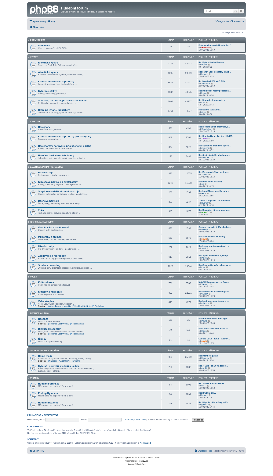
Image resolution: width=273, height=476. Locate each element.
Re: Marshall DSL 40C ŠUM (211, 81)
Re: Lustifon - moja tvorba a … (213, 301)
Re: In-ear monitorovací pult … (213, 246)
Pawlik (204, 64)
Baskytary (44, 127)
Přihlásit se (34, 415)
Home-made (45, 356)
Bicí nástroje (45, 172)
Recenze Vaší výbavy (58, 324)
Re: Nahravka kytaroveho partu (213, 291)
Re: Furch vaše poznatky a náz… (214, 72)
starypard (205, 157)
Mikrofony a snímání (50, 236)
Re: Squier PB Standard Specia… (214, 146)
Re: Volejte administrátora (211, 383)
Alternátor (205, 83)
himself (204, 74)
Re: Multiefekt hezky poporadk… (214, 91)
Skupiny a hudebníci (50, 291)
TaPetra (205, 174)
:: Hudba (32, 277)
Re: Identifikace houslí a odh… (213, 191)
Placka (204, 258)
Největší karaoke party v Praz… (213, 282)
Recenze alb (77, 324)
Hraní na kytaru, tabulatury (54, 110)
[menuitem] (51, 21)
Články (42, 339)
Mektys (204, 229)
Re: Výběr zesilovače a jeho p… (214, 255)
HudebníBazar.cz (48, 402)
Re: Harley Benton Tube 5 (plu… (214, 318)
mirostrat (205, 148)
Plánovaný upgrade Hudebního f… (215, 45)
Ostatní (75, 361)
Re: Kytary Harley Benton (211, 62)
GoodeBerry (207, 129)
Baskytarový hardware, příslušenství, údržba (64, 146)
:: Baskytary (35, 121)
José (203, 248)
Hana (203, 193)
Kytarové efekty (47, 91)
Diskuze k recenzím (49, 328)
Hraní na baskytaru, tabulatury (56, 155)
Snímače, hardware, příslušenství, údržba (62, 100)
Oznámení (44, 45)
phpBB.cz (144, 461)
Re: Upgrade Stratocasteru (211, 100)
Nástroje (52, 361)
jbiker (203, 112)
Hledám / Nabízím (81, 306)
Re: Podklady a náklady (210, 182)
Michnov (205, 358)
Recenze (43, 318)
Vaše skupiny (46, 301)
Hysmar (205, 203)
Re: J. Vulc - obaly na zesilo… (213, 366)
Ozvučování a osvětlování (53, 227)
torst (203, 102)
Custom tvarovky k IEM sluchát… (214, 227)
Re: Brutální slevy (207, 393)
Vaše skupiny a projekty (59, 306)
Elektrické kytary (48, 62)
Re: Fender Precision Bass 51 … (214, 328)
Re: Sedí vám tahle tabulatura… (214, 155)
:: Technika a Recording (41, 222)
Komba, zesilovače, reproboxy (56, 81)
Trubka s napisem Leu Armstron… (215, 200)
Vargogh (205, 284)
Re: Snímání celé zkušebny (211, 236)
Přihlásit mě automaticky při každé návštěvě (169, 419)
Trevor (204, 138)
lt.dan (203, 93)
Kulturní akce (46, 282)
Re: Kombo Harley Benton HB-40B (215, 136)
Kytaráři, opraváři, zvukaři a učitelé (58, 366)
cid (202, 184)
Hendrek (205, 47)
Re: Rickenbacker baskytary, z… (214, 127)
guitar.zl (205, 404)
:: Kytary (33, 57)
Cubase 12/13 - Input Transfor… (214, 339)
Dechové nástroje (48, 200)
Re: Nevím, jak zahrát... (209, 110)
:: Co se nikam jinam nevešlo (43, 350)
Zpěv (41, 210)
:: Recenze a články (38, 313)
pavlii (204, 239)
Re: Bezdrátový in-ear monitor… (214, 210)
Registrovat (51, 415)
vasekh (204, 294)
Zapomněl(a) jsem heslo (134, 419)
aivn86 (204, 368)
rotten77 (205, 212)
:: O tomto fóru (36, 40)
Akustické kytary (48, 72)
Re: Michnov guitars (208, 356)
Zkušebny (98, 306)
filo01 (203, 386)
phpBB (127, 457)
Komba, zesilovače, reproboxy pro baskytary (64, 136)
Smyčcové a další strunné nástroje (58, 191)
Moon (204, 331)
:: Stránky (33, 378)
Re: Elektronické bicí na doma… (214, 172)
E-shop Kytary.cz (48, 393)
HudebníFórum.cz (48, 383)
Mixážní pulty (46, 246)
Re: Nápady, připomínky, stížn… (214, 402)
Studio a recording (49, 265)
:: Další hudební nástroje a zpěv (45, 167)
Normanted (145, 443)
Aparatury (64, 361)
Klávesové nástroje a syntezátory (58, 182)
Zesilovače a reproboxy (52, 255)
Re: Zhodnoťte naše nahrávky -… (214, 265)
